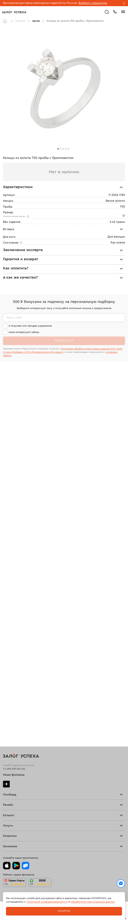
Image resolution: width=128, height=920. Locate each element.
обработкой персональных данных (93, 902)
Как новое (118, 242)
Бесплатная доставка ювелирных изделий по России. (40, 2)
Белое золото (115, 200)
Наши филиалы (14, 774)
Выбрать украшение (93, 2)
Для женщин (116, 236)
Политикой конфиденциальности (47, 902)
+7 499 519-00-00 (14, 769)
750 (122, 206)
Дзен (6, 784)
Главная (6, 21)
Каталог (20, 21)
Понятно (64, 911)
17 (123, 215)
